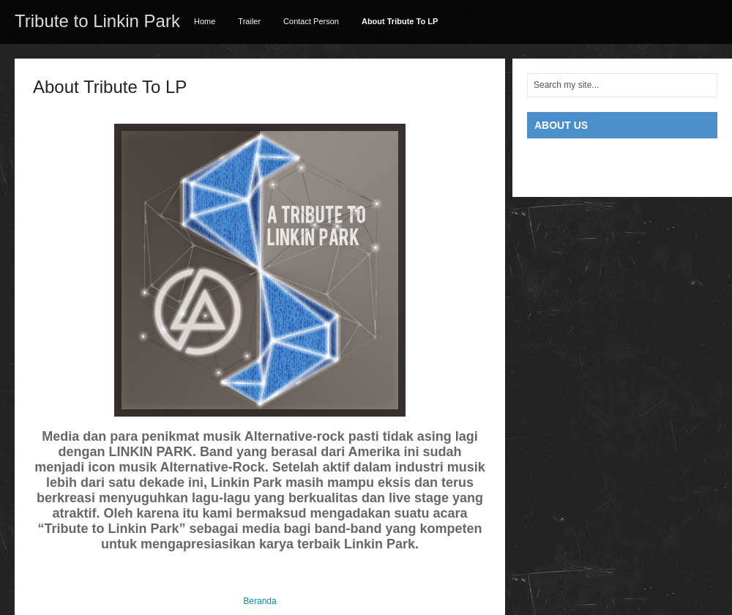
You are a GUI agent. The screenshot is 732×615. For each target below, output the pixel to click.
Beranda (259, 601)
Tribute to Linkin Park (97, 21)
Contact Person (311, 21)
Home (204, 21)
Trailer (249, 21)
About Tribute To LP (400, 21)
